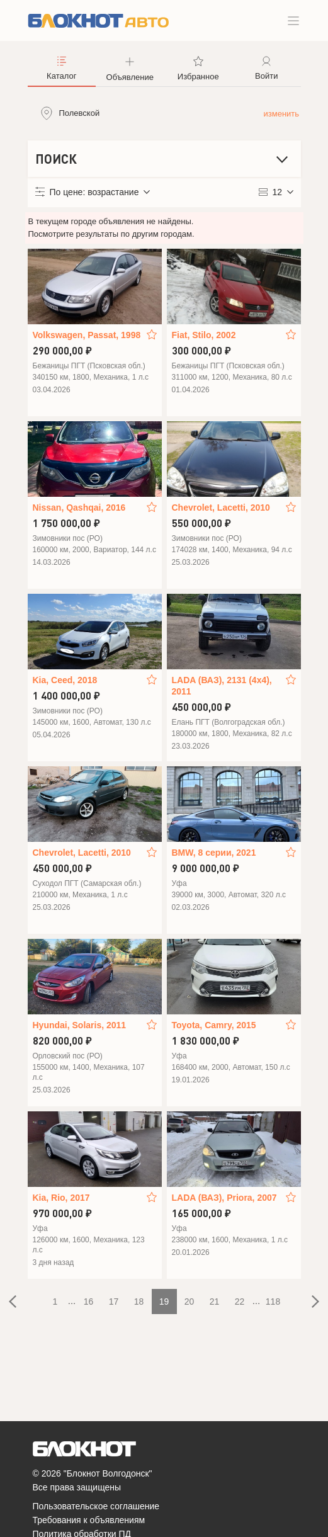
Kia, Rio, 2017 (61, 1198)
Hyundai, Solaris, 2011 (80, 1025)
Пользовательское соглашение (96, 1506)
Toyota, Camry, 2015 (214, 1025)
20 (189, 1301)
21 (215, 1301)
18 (139, 1301)
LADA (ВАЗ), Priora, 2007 (224, 1198)
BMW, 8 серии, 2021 (214, 853)
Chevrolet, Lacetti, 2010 (221, 507)
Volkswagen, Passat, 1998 (87, 335)
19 (164, 1301)
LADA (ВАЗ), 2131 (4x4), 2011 (222, 685)
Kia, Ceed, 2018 (65, 680)
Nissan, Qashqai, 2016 (79, 507)
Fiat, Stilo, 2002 (204, 335)
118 (273, 1301)
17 (114, 1301)
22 (240, 1301)
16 (89, 1301)
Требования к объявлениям (89, 1520)
